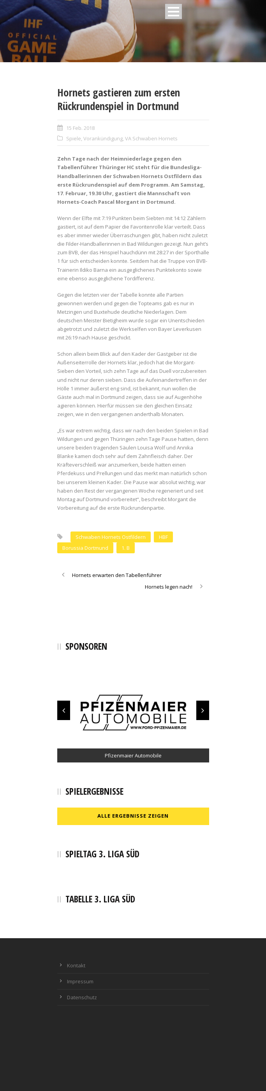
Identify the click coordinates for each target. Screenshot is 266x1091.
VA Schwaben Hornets (151, 138)
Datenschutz (82, 997)
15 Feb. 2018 (80, 127)
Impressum (80, 981)
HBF (163, 536)
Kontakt (76, 965)
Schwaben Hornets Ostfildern (111, 536)
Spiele (73, 138)
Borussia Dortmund (85, 547)
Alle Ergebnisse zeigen (133, 815)
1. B (126, 547)
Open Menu (173, 11)
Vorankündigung (103, 138)
